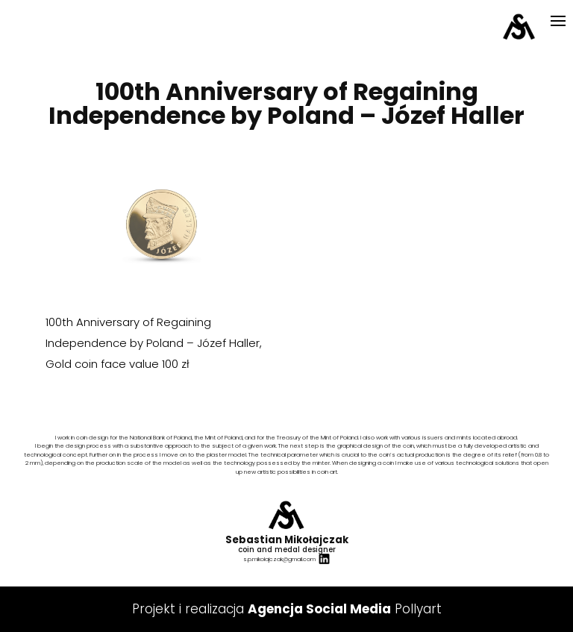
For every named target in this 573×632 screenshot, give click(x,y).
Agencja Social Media (319, 609)
